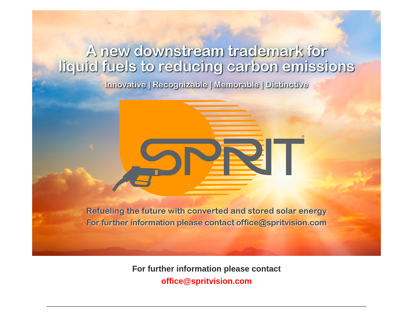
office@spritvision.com (206, 281)
